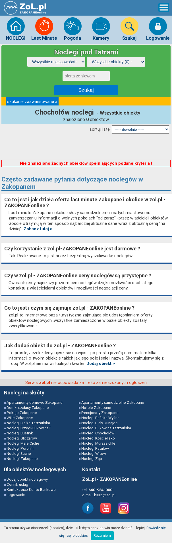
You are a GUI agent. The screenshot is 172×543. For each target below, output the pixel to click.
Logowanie (158, 29)
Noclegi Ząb (91, 458)
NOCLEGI (16, 29)
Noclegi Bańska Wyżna (100, 417)
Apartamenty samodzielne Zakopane (112, 402)
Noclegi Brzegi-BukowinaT (29, 427)
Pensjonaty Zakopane (100, 412)
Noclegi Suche (19, 453)
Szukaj (129, 29)
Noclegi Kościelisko (98, 438)
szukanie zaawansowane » (32, 101)
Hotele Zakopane (96, 407)
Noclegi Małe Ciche (23, 443)
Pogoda (72, 29)
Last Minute (44, 29)
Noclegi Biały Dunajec (99, 422)
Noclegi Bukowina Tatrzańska (106, 427)
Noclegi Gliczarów (22, 438)
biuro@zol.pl (104, 494)
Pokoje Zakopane (22, 412)
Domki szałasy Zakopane (28, 407)
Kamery (101, 29)
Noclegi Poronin (20, 448)
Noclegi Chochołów (97, 433)
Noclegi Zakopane (22, 458)
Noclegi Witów (93, 453)
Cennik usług (17, 484)
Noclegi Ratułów (95, 448)
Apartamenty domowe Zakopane (35, 402)
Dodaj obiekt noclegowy (27, 479)
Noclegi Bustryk (20, 433)
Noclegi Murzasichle (98, 443)
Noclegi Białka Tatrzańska (28, 422)
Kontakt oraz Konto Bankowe (31, 489)
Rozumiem (102, 535)
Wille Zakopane (20, 417)
